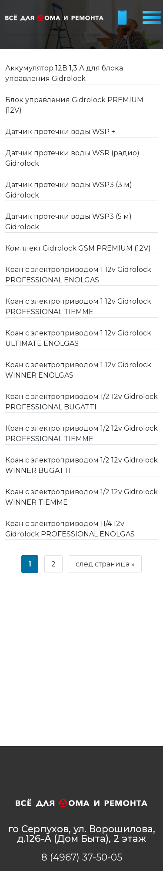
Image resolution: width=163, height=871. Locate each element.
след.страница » (105, 564)
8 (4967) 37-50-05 (81, 857)
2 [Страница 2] (53, 564)
